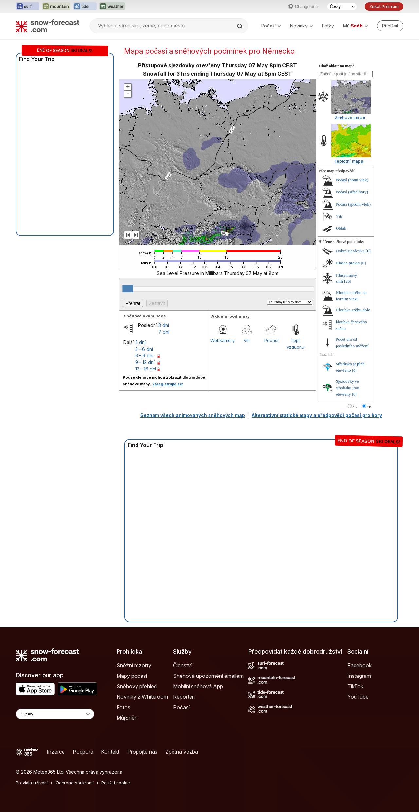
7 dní (163, 331)
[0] (368, 250)
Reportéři (184, 697)
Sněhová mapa (349, 117)
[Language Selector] (55, 714)
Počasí (271, 25)
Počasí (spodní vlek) (353, 204)
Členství (182, 665)
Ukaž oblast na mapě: (337, 66)
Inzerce (56, 752)
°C (355, 407)
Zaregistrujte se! (167, 384)
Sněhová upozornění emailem (208, 676)
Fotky (328, 25)
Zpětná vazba (181, 752)
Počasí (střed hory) (352, 191)
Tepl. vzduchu (295, 344)
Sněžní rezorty (134, 665)
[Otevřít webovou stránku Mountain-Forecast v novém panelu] (56, 6)
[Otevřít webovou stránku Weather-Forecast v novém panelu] (112, 6)
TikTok (355, 686)
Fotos (123, 707)
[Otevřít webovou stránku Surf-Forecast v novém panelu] (27, 6)
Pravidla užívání (32, 782)
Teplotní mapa (348, 161)
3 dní (163, 325)
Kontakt (110, 752)
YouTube (358, 697)
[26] (347, 281)
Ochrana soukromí (75, 782)
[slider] (127, 288)
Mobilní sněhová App (198, 686)
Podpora (83, 752)
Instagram (359, 676)
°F (369, 407)
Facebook (359, 665)
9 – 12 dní (145, 362)
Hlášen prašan (348, 263)
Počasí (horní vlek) (352, 179)
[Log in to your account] (390, 25)
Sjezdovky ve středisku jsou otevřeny (347, 387)
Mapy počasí (132, 676)
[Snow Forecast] (47, 25)
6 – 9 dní (144, 355)
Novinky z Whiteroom (142, 697)
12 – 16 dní (145, 368)
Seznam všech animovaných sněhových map (192, 415)
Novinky (301, 25)
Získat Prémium (384, 6)
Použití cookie (115, 782)
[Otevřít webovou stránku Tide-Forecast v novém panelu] (85, 6)
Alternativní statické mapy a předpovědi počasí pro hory (317, 415)
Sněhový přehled (137, 686)
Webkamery (222, 340)
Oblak (341, 228)
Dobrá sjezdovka (350, 250)
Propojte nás (142, 752)
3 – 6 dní (144, 349)
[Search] (240, 26)
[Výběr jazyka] (342, 6)
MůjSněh (127, 717)
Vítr (247, 340)
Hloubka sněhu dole (353, 309)
